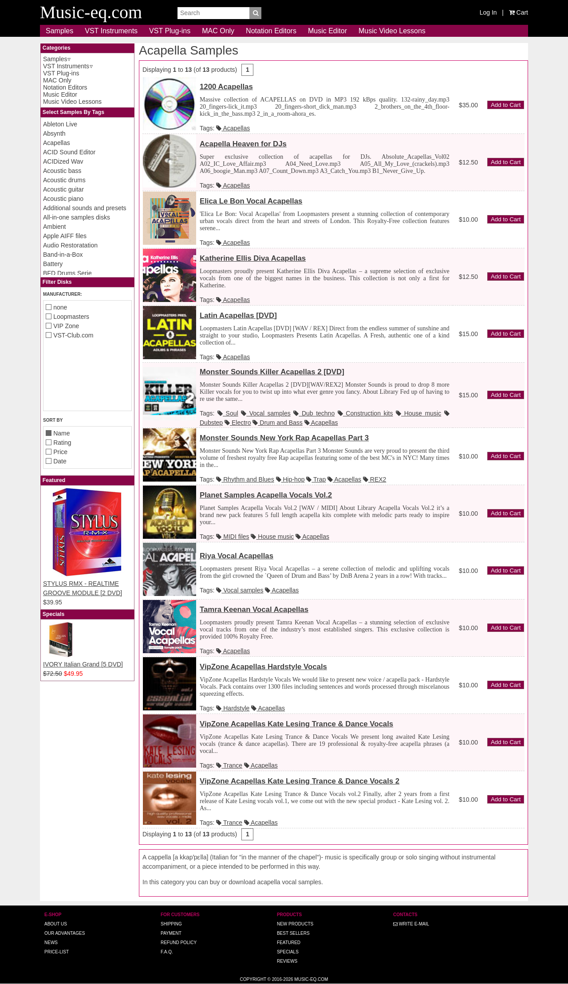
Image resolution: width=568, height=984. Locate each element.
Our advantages (64, 933)
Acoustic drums (64, 180)
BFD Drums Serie (67, 273)
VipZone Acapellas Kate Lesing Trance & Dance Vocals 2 (299, 781)
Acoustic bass (62, 170)
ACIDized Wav (63, 161)
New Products (295, 923)
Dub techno (314, 413)
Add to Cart (506, 105)
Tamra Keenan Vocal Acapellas (254, 609)
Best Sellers (293, 933)
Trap (316, 479)
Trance (229, 765)
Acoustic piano (63, 198)
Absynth (54, 133)
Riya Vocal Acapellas (236, 556)
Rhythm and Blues (245, 479)
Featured (288, 942)
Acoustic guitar (63, 189)
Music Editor (327, 31)
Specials (288, 951)
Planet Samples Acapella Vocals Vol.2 (266, 495)
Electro (238, 422)
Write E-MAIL (411, 923)
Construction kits (365, 413)
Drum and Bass (277, 422)
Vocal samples (266, 413)
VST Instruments (111, 31)
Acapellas (56, 142)
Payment (171, 933)
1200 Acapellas (226, 86)
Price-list (56, 951)
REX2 (374, 479)
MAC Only (218, 31)
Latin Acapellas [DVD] (238, 315)
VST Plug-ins (169, 31)
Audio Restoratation (70, 245)
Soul (227, 413)
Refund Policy (179, 942)
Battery (53, 263)
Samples (59, 31)
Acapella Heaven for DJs (243, 144)
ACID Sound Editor (69, 152)
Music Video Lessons (392, 31)
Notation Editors (271, 31)
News (51, 942)
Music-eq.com (311, 979)
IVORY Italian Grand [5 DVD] (83, 664)
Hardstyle (232, 708)
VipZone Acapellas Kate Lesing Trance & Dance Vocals (296, 724)
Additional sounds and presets (84, 208)
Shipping (171, 923)
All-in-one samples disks (76, 217)
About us (55, 923)
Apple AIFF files (65, 235)
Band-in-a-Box (63, 254)
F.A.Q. (167, 951)
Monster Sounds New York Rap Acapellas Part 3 (284, 438)
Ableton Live (60, 124)
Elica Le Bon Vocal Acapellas (251, 201)
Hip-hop (290, 479)
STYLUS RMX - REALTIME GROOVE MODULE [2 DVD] (87, 583)
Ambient (54, 226)
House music (418, 413)
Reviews (287, 961)
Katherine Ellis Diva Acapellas (253, 258)
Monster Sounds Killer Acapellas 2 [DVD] (272, 372)
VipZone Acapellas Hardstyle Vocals (263, 667)
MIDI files (232, 536)
